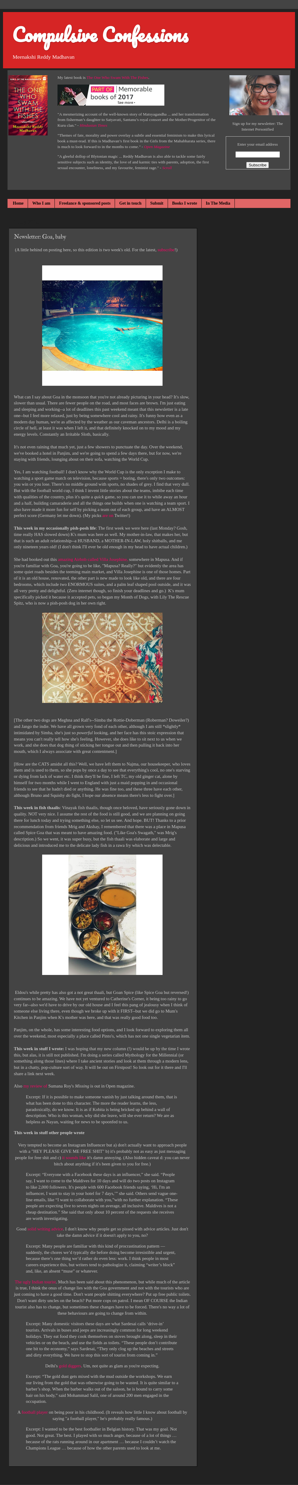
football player (35, 1412)
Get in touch (130, 203)
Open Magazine (157, 146)
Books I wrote (184, 203)
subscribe (166, 249)
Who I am (41, 203)
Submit (156, 203)
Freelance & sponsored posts (84, 203)
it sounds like (74, 1157)
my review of (35, 1086)
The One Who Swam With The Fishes (117, 77)
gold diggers (70, 1365)
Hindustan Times (93, 125)
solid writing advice (45, 1229)
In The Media (218, 203)
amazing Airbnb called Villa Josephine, (93, 559)
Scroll (167, 168)
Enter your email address (257, 144)
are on (107, 515)
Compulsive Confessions (100, 34)
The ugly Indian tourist (35, 1281)
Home (18, 203)
